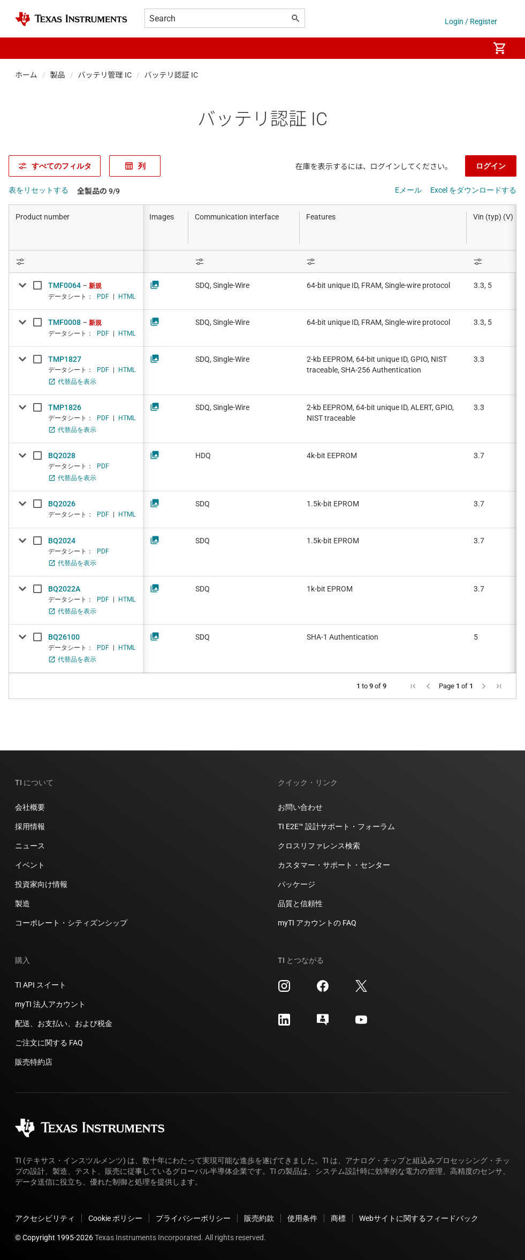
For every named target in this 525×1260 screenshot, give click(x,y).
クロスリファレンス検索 (319, 845)
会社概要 (30, 807)
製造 (22, 903)
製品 (57, 75)
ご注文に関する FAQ (49, 1042)
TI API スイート (40, 985)
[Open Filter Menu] (76, 261)
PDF (103, 296)
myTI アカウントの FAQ (317, 923)
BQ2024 (61, 540)
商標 (338, 1218)
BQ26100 (64, 637)
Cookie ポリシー (115, 1218)
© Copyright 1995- (54, 1237)
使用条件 (302, 1218)
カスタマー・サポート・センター (334, 865)
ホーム (26, 75)
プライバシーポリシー (193, 1218)
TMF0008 (64, 322)
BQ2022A (64, 589)
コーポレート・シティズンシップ (71, 923)
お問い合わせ (300, 807)
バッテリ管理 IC (105, 75)
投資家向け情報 (41, 884)
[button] (26, 48)
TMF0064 (64, 285)
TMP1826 (64, 407)
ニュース (30, 845)
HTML (126, 296)
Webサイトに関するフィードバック (418, 1218)
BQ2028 (61, 455)
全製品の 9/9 (98, 191)
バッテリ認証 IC (171, 75)
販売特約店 (33, 1062)
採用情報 (30, 826)
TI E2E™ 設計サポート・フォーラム (336, 826)
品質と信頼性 (300, 903)
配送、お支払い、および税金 (63, 1023)
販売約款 (259, 1218)
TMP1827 (64, 359)
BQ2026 (61, 503)
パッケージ (296, 884)
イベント (30, 865)
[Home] (71, 19)
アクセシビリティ (45, 1218)
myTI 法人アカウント (50, 1004)
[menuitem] (469, 48)
